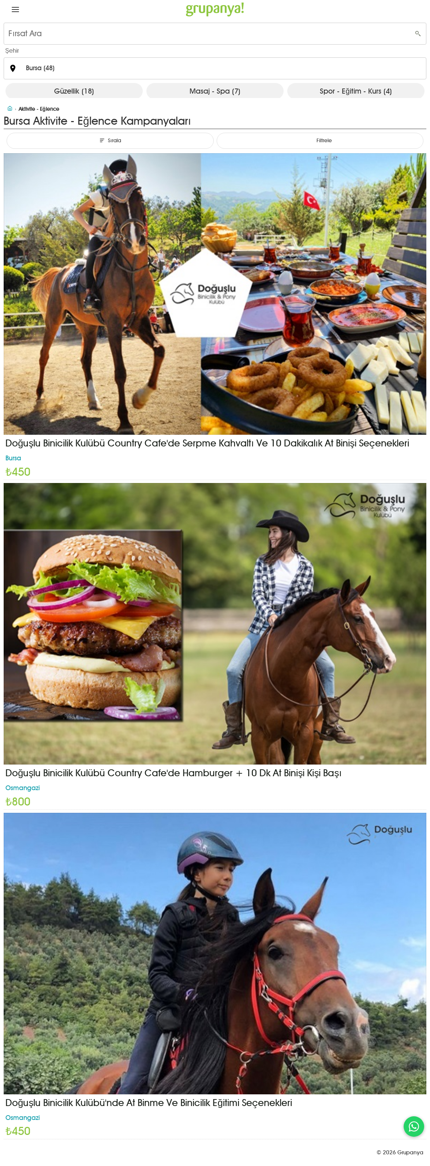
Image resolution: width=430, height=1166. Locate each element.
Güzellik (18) (74, 91)
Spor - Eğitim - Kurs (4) (356, 91)
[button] (15, 9)
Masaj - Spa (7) (215, 91)
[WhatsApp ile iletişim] (414, 1126)
